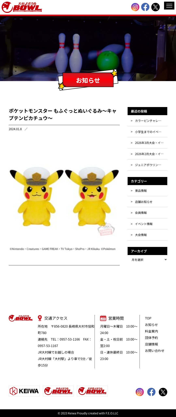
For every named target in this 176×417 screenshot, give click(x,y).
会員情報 (141, 212)
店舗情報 (151, 344)
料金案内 (151, 331)
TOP (148, 318)
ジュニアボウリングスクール (151, 165)
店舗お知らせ (144, 201)
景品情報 (141, 190)
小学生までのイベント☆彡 (151, 132)
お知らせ (151, 324)
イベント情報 (144, 224)
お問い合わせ (154, 350)
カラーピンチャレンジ (149, 120)
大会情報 (141, 235)
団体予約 (151, 337)
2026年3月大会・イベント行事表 (151, 142)
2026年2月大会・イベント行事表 (151, 154)
